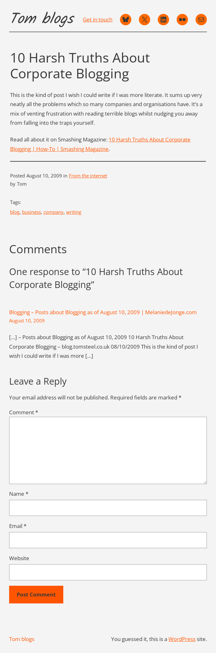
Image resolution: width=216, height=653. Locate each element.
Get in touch (97, 19)
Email (17, 526)
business (31, 212)
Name (18, 493)
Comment (23, 412)
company (53, 212)
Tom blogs (41, 19)
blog (15, 212)
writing (73, 212)
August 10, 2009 (27, 320)
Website (19, 558)
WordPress (182, 639)
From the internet (88, 175)
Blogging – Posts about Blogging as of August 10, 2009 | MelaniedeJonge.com (103, 312)
